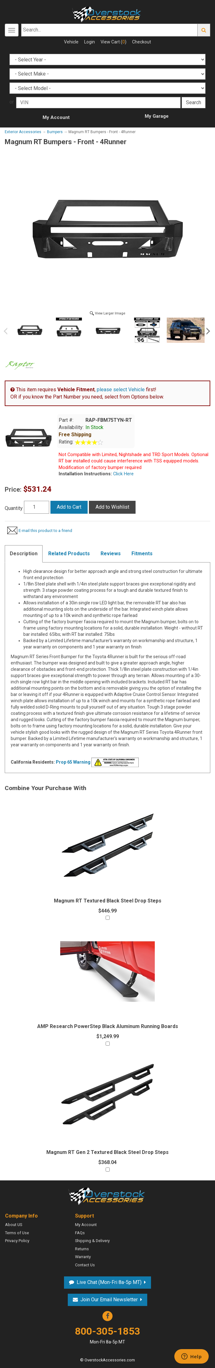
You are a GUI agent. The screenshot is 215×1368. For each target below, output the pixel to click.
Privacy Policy (17, 1240)
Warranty (83, 1256)
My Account (56, 117)
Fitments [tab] (142, 554)
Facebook (107, 1316)
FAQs (80, 1232)
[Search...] (109, 30)
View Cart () (113, 41)
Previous (8, 331)
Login (89, 41)
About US (13, 1224)
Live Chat (109, 1282)
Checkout (141, 41)
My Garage (157, 116)
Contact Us (85, 1265)
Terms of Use (17, 1232)
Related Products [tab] (69, 554)
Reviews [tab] (111, 554)
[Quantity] (36, 507)
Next (207, 331)
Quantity (14, 508)
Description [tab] (24, 554)
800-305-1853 (107, 1335)
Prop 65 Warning (73, 762)
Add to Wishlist (112, 507)
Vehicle (71, 41)
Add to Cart (69, 507)
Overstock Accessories (107, 1195)
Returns (82, 1248)
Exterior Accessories (23, 132)
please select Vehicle (121, 390)
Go (204, 30)
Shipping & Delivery (92, 1240)
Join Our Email (109, 1300)
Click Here (123, 474)
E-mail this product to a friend (45, 530)
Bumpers (55, 132)
